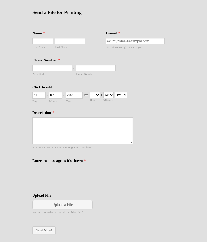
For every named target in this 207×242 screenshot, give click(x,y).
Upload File (41, 195)
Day (34, 101)
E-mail (113, 33)
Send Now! (44, 230)
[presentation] (73, 175)
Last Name (61, 47)
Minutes (108, 100)
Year (68, 101)
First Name (39, 47)
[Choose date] (86, 95)
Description (43, 113)
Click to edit (42, 87)
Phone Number (46, 60)
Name (38, 33)
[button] (63, 206)
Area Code (38, 73)
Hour (93, 100)
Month (53, 101)
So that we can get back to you (124, 47)
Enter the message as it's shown (59, 161)
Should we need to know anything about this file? (61, 147)
